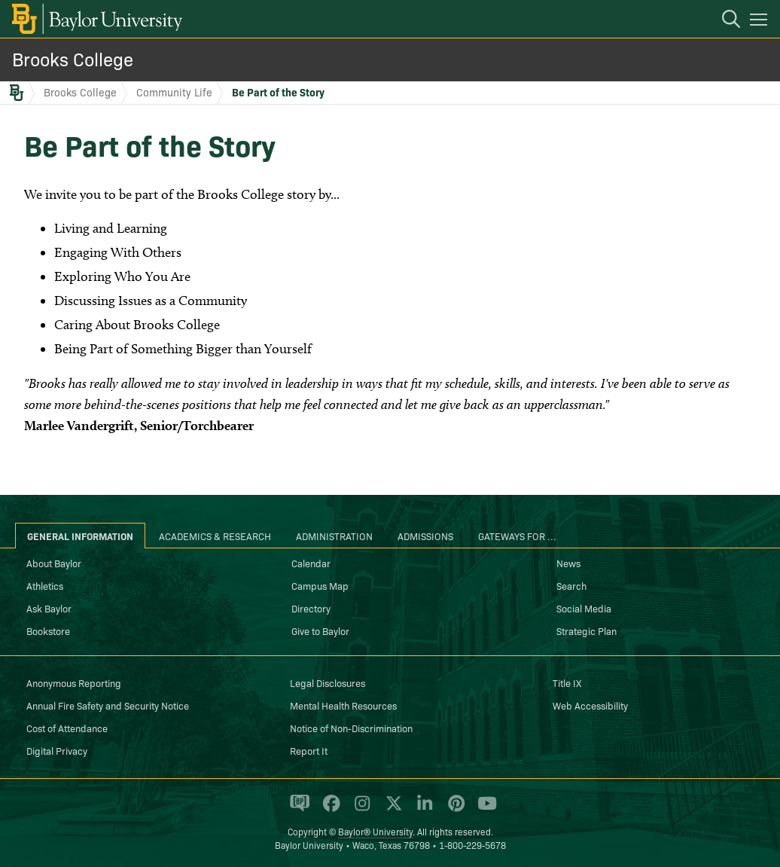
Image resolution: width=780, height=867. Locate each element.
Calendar (311, 562)
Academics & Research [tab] (215, 535)
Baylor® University (375, 831)
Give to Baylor (320, 630)
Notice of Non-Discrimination (351, 727)
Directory (311, 608)
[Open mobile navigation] (760, 22)
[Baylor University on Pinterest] (453, 810)
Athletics (44, 585)
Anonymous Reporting (73, 682)
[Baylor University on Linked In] (422, 810)
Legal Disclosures (327, 682)
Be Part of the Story (278, 91)
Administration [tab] (334, 535)
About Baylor (53, 562)
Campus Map (320, 585)
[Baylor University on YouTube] (483, 810)
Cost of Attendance (67, 727)
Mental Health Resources (343, 705)
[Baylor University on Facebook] (328, 810)
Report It (309, 750)
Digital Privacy (56, 750)
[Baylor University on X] (391, 810)
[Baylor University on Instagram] (359, 810)
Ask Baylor (49, 608)
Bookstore (48, 630)
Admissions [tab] (425, 535)
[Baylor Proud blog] (297, 810)
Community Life (174, 91)
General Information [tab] (80, 535)
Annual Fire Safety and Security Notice (107, 705)
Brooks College (72, 58)
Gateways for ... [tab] (517, 535)
